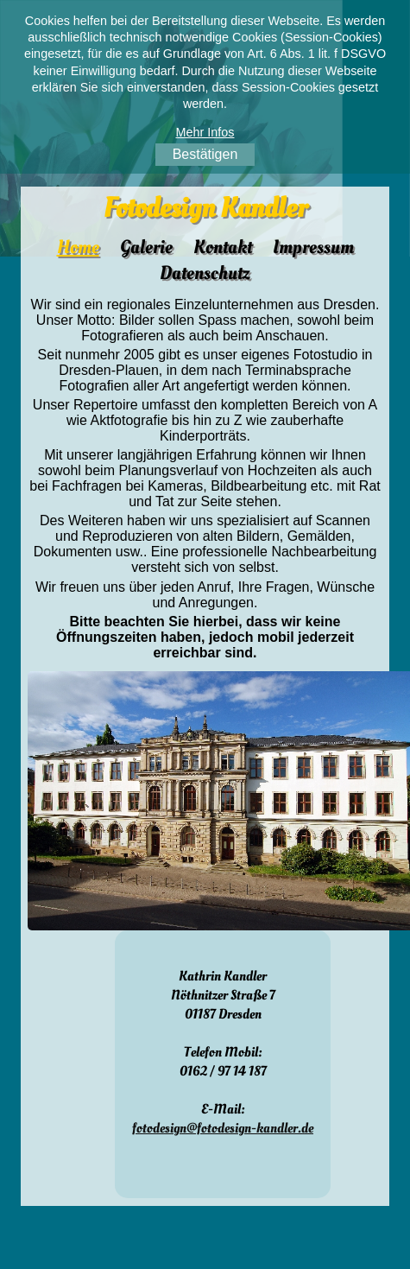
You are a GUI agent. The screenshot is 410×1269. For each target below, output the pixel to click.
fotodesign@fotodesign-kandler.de (222, 1128)
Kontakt (222, 247)
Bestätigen (205, 154)
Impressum (313, 247)
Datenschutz (205, 273)
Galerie (146, 247)
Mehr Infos (205, 132)
